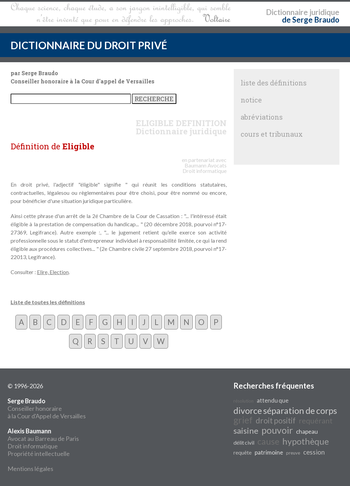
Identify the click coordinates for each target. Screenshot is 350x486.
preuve (293, 453)
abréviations (262, 116)
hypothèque (305, 441)
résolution (243, 401)
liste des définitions (274, 82)
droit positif (276, 420)
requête (242, 452)
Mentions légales (30, 468)
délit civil (243, 442)
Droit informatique (33, 446)
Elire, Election (53, 272)
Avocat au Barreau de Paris (43, 438)
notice (251, 99)
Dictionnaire (287, 12)
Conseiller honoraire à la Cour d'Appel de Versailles (47, 408)
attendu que (272, 400)
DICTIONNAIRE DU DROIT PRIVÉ (89, 45)
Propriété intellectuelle (39, 453)
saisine (245, 430)
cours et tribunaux (272, 134)
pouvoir (277, 430)
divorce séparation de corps (285, 410)
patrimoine (269, 452)
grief (243, 420)
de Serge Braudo (310, 19)
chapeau (307, 431)
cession (314, 452)
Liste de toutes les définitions (48, 302)
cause (268, 441)
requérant (316, 420)
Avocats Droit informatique (205, 168)
